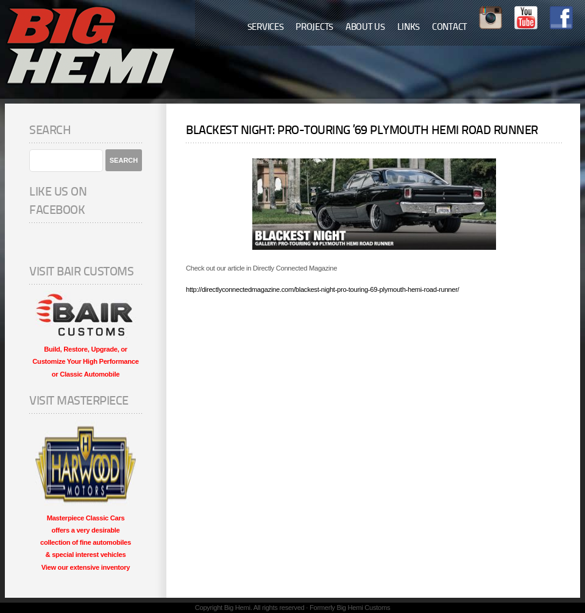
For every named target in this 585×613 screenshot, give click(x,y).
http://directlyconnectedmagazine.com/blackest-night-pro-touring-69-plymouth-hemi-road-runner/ (322, 289)
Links (408, 27)
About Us (365, 27)
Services (265, 27)
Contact (449, 27)
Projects (314, 27)
